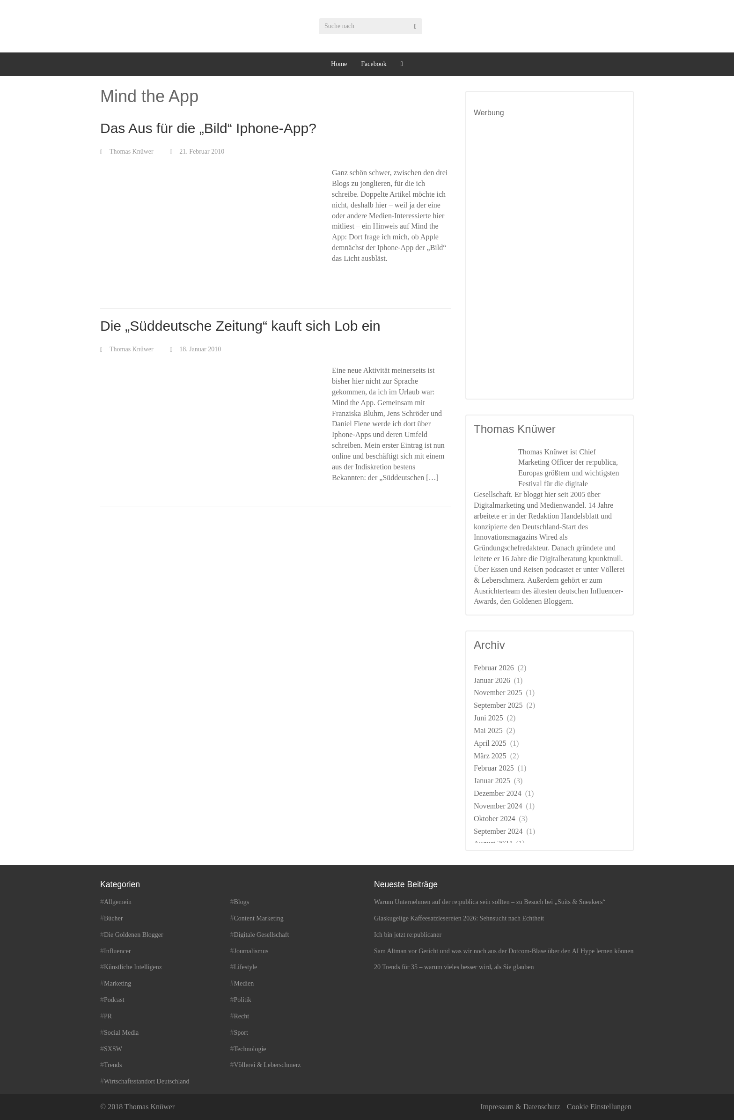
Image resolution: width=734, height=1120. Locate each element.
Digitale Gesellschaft (261, 934)
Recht (242, 1016)
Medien (244, 983)
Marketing (117, 983)
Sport (241, 1032)
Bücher (113, 918)
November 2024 (498, 806)
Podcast (114, 999)
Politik (242, 999)
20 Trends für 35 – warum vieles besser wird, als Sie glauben (454, 967)
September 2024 (498, 831)
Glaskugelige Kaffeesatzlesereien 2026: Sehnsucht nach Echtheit (459, 918)
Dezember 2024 (497, 793)
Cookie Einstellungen (599, 1107)
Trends (113, 1064)
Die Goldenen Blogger (133, 934)
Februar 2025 (494, 768)
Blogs (242, 901)
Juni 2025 (488, 718)
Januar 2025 (492, 781)
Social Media (121, 1032)
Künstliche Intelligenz (133, 967)
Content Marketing (259, 918)
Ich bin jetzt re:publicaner (407, 934)
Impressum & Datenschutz (520, 1107)
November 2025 (498, 693)
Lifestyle (245, 967)
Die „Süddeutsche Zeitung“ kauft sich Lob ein (240, 326)
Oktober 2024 (494, 819)
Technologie (250, 1049)
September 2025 (498, 705)
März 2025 (490, 756)
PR (108, 1016)
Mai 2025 (488, 730)
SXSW (113, 1049)
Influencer (117, 951)
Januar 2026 (492, 680)
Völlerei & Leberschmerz (267, 1064)
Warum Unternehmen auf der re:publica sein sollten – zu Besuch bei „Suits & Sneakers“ (490, 901)
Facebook (373, 63)
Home (339, 63)
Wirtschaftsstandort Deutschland (147, 1081)
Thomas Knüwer (132, 151)
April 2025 (490, 743)
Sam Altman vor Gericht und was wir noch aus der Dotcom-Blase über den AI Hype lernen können (503, 951)
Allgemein (118, 901)
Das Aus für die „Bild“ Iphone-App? (208, 128)
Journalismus (251, 951)
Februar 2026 (494, 668)
